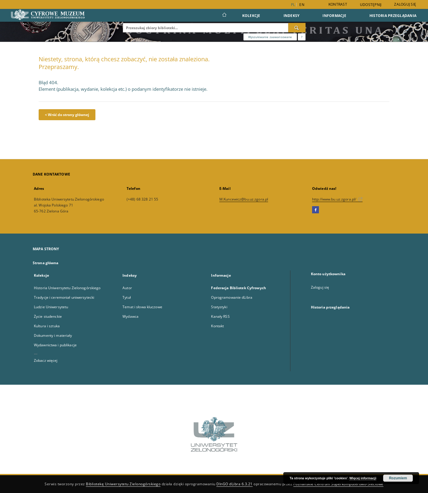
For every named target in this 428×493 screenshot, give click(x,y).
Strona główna (46, 262)
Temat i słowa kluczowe (142, 306)
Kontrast (337, 4)
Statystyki (219, 306)
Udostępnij (371, 4)
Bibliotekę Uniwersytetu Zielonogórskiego (123, 483)
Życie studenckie (48, 316)
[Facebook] (315, 210)
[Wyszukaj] (297, 27)
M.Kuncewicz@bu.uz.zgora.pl (243, 199)
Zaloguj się (405, 4)
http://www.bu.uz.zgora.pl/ (337, 199)
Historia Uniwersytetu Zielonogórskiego (67, 287)
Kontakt (217, 325)
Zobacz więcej (46, 360)
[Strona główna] (224, 15)
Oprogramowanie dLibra (231, 297)
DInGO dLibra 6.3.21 (234, 483)
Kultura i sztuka (47, 325)
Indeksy (292, 15)
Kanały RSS (220, 316)
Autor (127, 287)
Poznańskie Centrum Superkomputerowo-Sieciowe (338, 483)
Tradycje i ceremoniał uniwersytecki (64, 297)
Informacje (334, 15)
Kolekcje (251, 15)
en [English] (301, 5)
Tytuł (126, 297)
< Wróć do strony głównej (67, 114)
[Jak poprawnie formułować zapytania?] (302, 36)
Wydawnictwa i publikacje (55, 345)
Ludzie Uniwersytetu (51, 306)
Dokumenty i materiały (53, 335)
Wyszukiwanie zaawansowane (270, 37)
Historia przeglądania (392, 15)
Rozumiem (398, 478)
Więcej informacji (363, 478)
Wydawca (130, 316)
